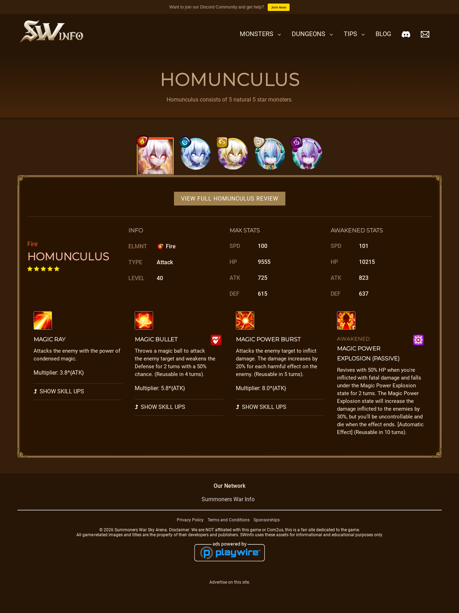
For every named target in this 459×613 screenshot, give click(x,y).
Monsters (256, 33)
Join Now (278, 7)
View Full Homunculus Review (229, 198)
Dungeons (308, 33)
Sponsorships (267, 519)
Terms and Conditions (229, 519)
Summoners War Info (228, 499)
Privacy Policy (190, 519)
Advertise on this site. (229, 582)
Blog (383, 33)
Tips (350, 33)
